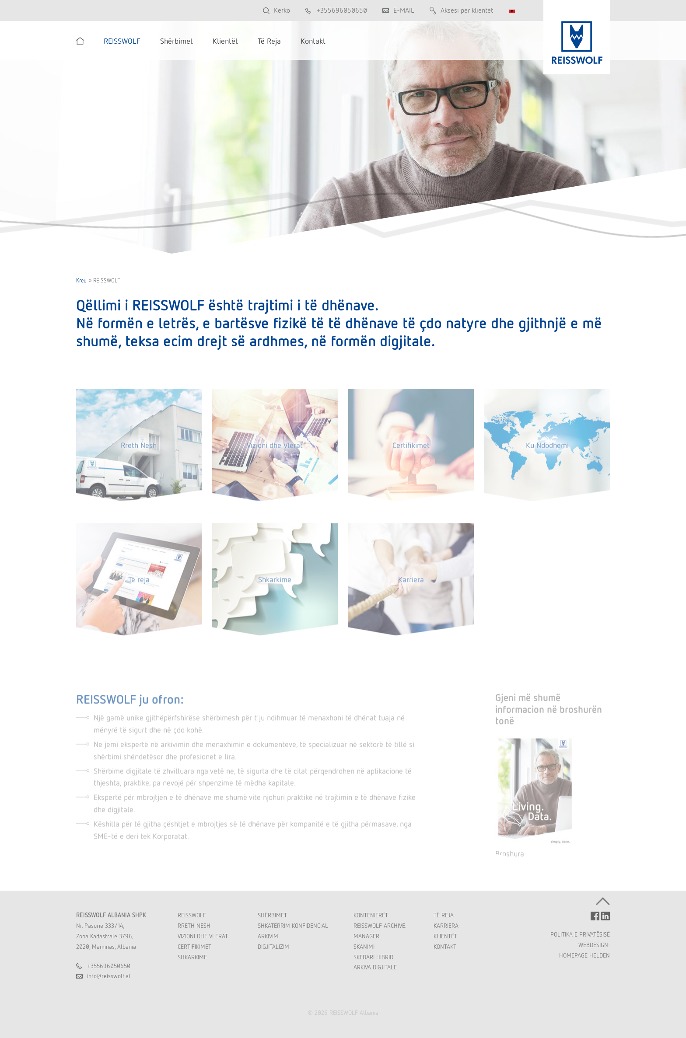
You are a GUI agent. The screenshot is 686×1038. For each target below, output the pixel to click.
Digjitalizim (273, 946)
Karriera (411, 584)
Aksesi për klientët (467, 10)
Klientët (445, 936)
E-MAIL (403, 10)
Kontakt (445, 946)
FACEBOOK (595, 916)
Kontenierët (371, 915)
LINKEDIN (605, 916)
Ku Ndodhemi (547, 449)
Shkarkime (274, 584)
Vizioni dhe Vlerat (275, 449)
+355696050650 (341, 10)
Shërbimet (272, 915)
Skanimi (364, 946)
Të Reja (444, 915)
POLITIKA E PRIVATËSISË (580, 934)
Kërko (282, 10)
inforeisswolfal (108, 975)
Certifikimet (411, 449)
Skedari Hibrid (373, 957)
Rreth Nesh (139, 449)
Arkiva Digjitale (375, 967)
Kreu (81, 280)
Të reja (139, 584)
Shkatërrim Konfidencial (293, 925)
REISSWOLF (192, 915)
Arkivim (268, 936)
